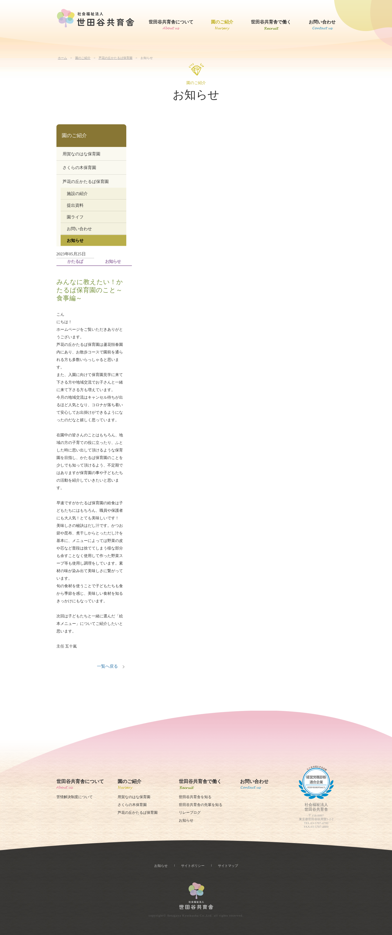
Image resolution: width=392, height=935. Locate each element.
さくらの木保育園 (79, 167)
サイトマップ (228, 866)
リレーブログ (190, 813)
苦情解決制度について (74, 797)
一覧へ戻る (107, 666)
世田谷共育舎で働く (271, 22)
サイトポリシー (193, 866)
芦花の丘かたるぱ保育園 (115, 58)
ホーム (62, 58)
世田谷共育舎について (171, 22)
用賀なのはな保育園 (81, 154)
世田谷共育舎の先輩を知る (200, 805)
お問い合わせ (322, 22)
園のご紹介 (222, 22)
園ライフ (75, 217)
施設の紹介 (77, 193)
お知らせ (75, 240)
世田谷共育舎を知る (195, 797)
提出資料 (75, 205)
